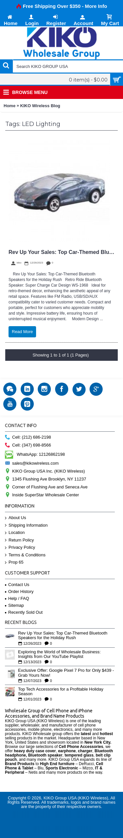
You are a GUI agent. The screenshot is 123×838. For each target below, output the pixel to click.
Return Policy (19, 540)
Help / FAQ (17, 598)
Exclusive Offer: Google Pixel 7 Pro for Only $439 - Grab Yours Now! (66, 672)
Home (9, 105)
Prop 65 (14, 562)
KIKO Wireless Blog (40, 105)
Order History (19, 591)
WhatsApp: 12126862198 (35, 454)
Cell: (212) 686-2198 (28, 437)
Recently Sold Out (24, 612)
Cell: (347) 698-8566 (28, 445)
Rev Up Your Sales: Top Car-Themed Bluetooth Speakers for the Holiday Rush (62, 635)
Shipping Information (26, 525)
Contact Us (17, 584)
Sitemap (14, 605)
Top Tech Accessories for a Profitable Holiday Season (60, 691)
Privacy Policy (20, 547)
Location (15, 533)
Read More (22, 331)
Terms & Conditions (25, 555)
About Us (15, 518)
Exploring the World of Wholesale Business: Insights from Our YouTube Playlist (59, 654)
